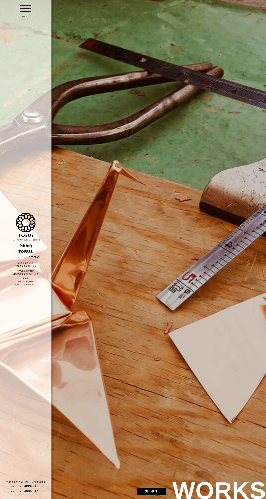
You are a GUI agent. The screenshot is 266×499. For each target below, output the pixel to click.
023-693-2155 (29, 486)
